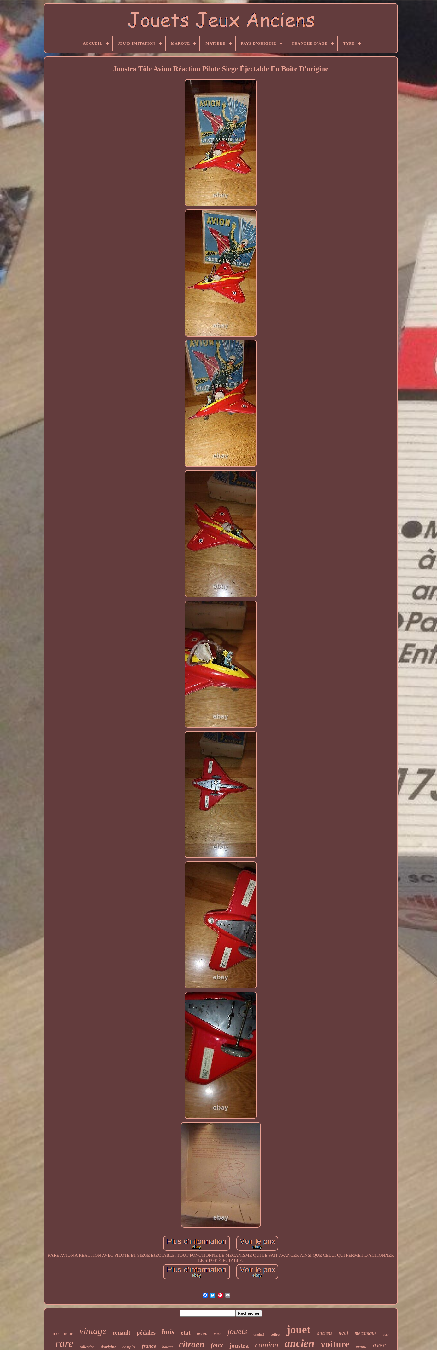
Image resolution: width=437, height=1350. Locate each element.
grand (361, 1346)
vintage (93, 1331)
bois (168, 1332)
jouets (237, 1331)
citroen (191, 1344)
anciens (324, 1333)
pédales (146, 1332)
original (258, 1334)
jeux (217, 1345)
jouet (298, 1330)
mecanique (365, 1333)
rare (64, 1343)
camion (266, 1345)
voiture (335, 1344)
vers (217, 1333)
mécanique (63, 1333)
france (149, 1346)
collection (87, 1347)
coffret (275, 1334)
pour (386, 1334)
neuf (343, 1333)
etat (186, 1332)
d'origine (108, 1346)
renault (121, 1333)
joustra (239, 1345)
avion (202, 1333)
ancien (299, 1343)
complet (128, 1346)
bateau (167, 1347)
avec (379, 1345)
